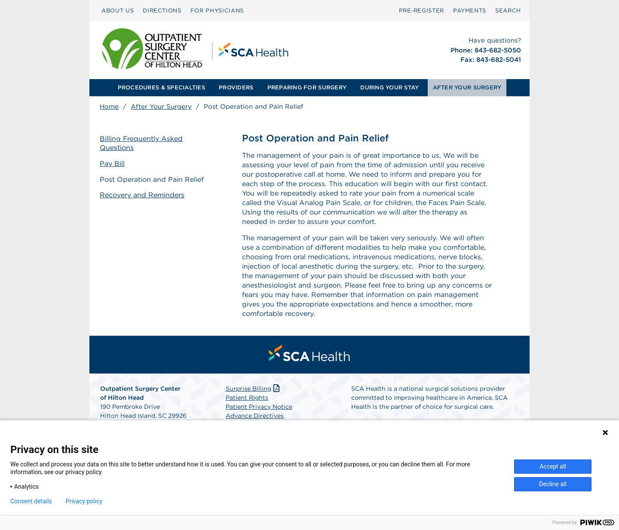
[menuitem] (117, 10)
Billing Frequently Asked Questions (141, 143)
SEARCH (508, 10)
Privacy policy (84, 501)
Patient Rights (247, 397)
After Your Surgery (161, 106)
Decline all (553, 484)
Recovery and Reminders (142, 195)
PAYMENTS (469, 10)
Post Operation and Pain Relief (152, 179)
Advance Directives (255, 415)
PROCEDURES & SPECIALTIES (161, 87)
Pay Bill (112, 163)
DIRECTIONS (162, 10)
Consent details (31, 501)
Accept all (552, 466)
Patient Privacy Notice (259, 406)
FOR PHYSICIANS (217, 10)
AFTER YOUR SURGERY (467, 87)
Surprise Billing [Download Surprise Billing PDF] (253, 388)
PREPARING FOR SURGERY (306, 87)
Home (109, 106)
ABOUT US (117, 10)
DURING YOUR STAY (389, 87)
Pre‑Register (421, 10)
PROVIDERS (236, 87)
